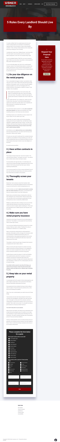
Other (11, 372)
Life (10, 367)
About (25, 4)
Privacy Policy (21, 411)
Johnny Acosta (13, 349)
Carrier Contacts (21, 408)
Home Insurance (24, 362)
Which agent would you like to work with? (17, 336)
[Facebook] (55, 439)
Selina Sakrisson (13, 353)
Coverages (30, 4)
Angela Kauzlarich (13, 351)
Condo (23, 364)
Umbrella (11, 364)
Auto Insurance (12, 362)
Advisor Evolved (13, 357)
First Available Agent (14, 338)
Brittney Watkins (13, 340)
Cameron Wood (13, 355)
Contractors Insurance (25, 370)
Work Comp (12, 370)
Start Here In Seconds (50, 4)
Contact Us (20, 410)
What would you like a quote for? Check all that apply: (18, 360)
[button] (46, 74)
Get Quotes (20, 406)
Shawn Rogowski (13, 344)
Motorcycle (24, 367)
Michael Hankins (13, 346)
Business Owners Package (25, 369)
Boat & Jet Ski (12, 369)
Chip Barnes (12, 342)
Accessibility (20, 413)
